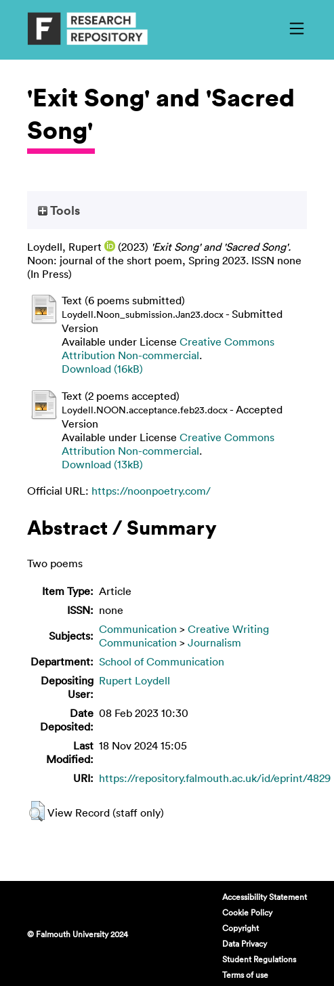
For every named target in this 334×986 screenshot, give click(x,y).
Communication (138, 629)
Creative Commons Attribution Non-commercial (168, 348)
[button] (37, 811)
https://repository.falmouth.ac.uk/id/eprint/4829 (215, 778)
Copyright (240, 928)
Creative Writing (228, 629)
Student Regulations (259, 959)
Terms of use (245, 974)
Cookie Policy (247, 912)
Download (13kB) (102, 464)
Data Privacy (244, 943)
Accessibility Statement (264, 896)
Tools (59, 210)
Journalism (214, 642)
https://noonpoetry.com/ (151, 490)
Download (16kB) (102, 368)
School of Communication (161, 661)
